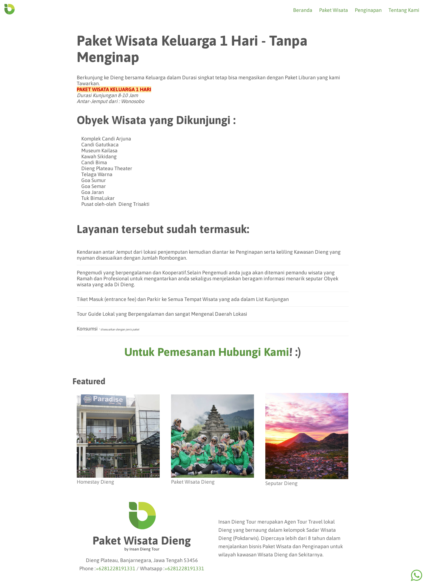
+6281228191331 (115, 568)
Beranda (302, 10)
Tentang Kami (403, 10)
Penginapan (368, 10)
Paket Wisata (333, 10)
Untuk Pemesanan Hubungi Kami (206, 351)
